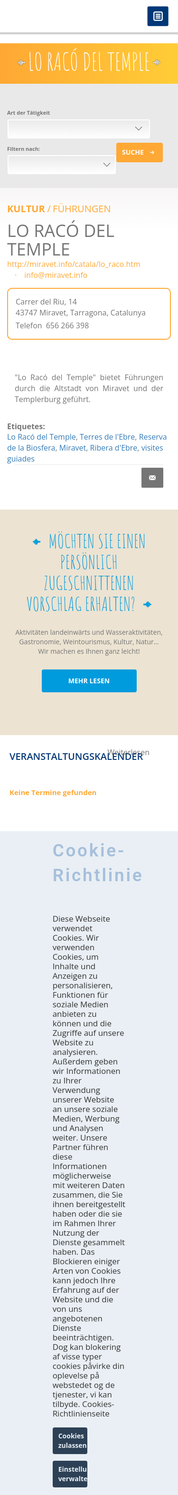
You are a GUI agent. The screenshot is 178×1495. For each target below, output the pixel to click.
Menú (158, 17)
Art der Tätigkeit (28, 112)
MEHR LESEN (89, 680)
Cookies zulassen (72, 1440)
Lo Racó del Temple (41, 437)
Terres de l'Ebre (107, 437)
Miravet (72, 448)
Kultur (26, 208)
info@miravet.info (55, 275)
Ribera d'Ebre (114, 448)
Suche (133, 152)
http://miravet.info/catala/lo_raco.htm (74, 264)
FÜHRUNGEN (82, 208)
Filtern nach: (23, 148)
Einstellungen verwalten (73, 1474)
